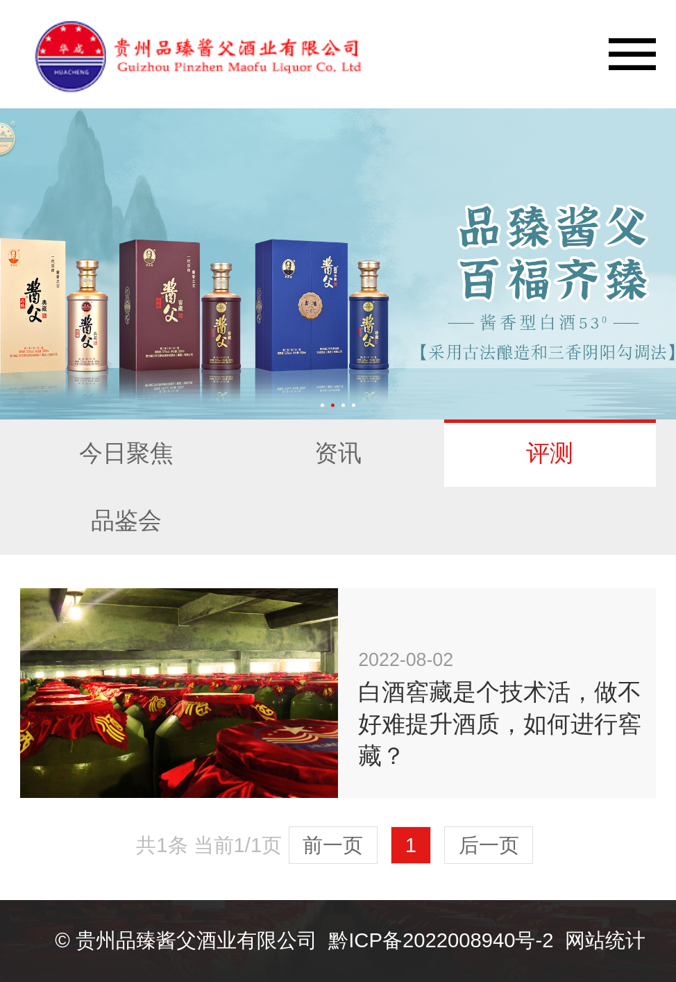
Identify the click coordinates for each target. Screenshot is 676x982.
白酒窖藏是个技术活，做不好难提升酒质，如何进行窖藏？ (499, 724)
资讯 (338, 453)
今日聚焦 (126, 453)
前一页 (333, 845)
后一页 (489, 845)
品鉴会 (126, 520)
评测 (549, 453)
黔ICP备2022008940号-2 (440, 940)
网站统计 (605, 940)
